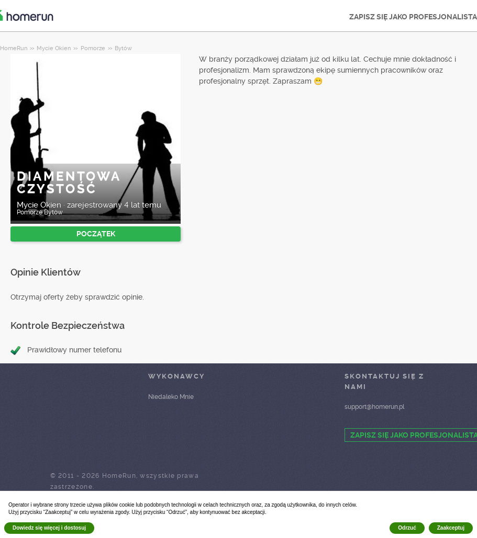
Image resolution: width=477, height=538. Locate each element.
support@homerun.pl (374, 406)
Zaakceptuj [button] (450, 528)
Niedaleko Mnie (171, 396)
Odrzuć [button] (407, 528)
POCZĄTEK (95, 234)
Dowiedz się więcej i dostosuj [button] (49, 528)
